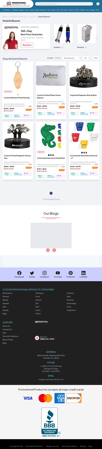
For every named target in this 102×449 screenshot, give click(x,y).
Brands (5, 300)
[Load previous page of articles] (48, 250)
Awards (32, 10)
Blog (4, 343)
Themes (6, 296)
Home (66, 10)
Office (77, 10)
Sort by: (58, 58)
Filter (96, 58)
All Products (6, 10)
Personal (70, 300)
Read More (27, 45)
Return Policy (8, 340)
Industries (32, 17)
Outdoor (82, 10)
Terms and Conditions (69, 446)
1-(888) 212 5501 (47, 366)
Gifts (58, 10)
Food (48, 10)
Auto (27, 10)
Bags (37, 10)
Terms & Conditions (10, 336)
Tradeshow (71, 310)
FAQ (4, 333)
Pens (87, 10)
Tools (69, 307)
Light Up (71, 10)
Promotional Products (18, 17)
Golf (61, 10)
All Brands (15, 10)
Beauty (92, 10)
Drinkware (42, 10)
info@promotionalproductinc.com (51, 379)
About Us (6, 326)
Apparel (22, 10)
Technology (71, 303)
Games (53, 10)
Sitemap (83, 446)
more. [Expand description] (30, 106)
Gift (37, 303)
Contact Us (7, 329)
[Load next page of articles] (54, 250)
